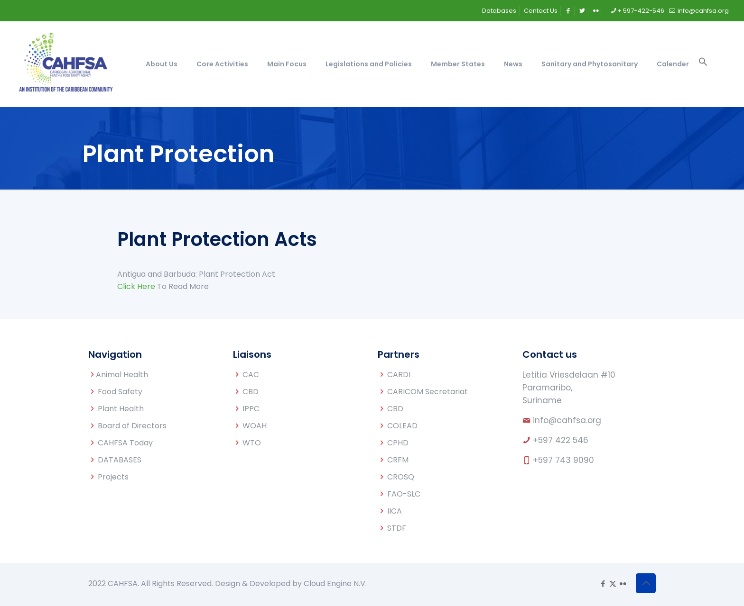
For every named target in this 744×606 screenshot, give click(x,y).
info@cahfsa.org (567, 420)
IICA (394, 511)
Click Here (136, 286)
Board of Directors (132, 425)
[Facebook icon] (602, 583)
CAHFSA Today (125, 442)
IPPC (251, 408)
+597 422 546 (560, 440)
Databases (499, 10)
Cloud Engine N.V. (335, 583)
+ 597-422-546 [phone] (640, 10)
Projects (113, 476)
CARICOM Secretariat (427, 391)
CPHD (398, 442)
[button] (703, 64)
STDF (396, 528)
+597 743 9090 (563, 460)
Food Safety (120, 391)
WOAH (254, 425)
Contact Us (541, 10)
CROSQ (400, 476)
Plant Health (121, 408)
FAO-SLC (403, 493)
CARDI (398, 374)
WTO (251, 442)
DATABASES (119, 459)
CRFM (398, 459)
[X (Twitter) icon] (612, 583)
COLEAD (402, 425)
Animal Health (122, 374)
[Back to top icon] (646, 583)
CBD (250, 391)
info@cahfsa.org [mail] (702, 10)
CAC (250, 374)
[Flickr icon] (622, 583)
